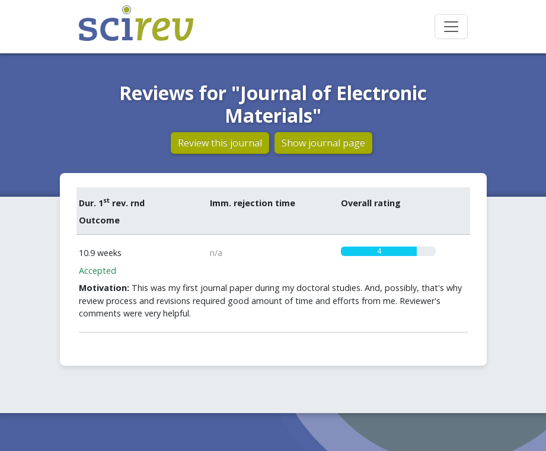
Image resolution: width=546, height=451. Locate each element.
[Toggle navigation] (451, 26)
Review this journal (220, 142)
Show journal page (323, 142)
